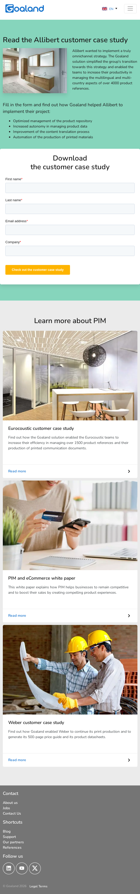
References (12, 847)
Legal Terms (38, 886)
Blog (7, 831)
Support (9, 836)
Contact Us (12, 813)
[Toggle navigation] (130, 8)
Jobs (6, 807)
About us (10, 802)
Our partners (13, 841)
